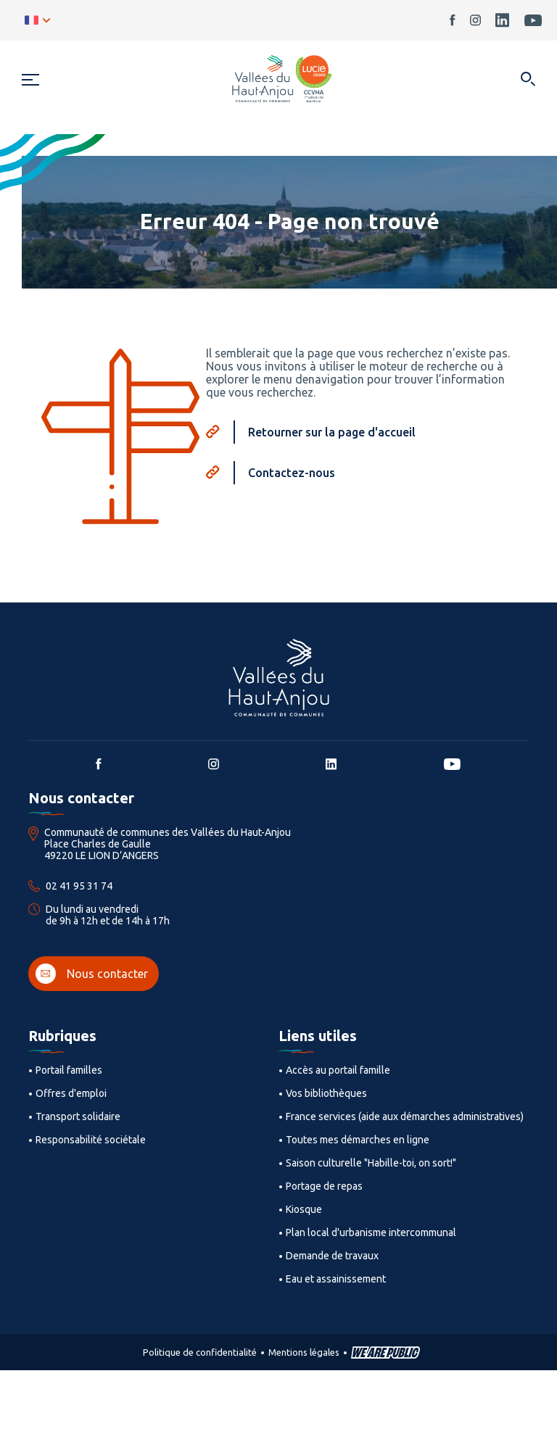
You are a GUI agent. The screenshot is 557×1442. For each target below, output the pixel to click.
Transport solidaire (78, 1116)
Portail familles (69, 1070)
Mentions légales (303, 1352)
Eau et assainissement (336, 1279)
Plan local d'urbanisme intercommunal (371, 1232)
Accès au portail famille (338, 1070)
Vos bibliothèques (326, 1093)
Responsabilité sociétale (91, 1139)
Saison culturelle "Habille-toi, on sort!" (371, 1163)
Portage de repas (324, 1186)
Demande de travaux (332, 1255)
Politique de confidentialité (200, 1352)
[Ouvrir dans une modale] (527, 80)
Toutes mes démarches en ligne (357, 1139)
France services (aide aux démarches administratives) (405, 1116)
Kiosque (304, 1209)
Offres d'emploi (71, 1093)
